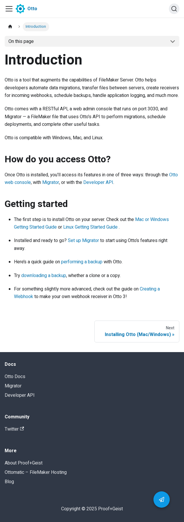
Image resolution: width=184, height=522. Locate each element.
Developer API (98, 182)
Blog (9, 481)
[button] (161, 499)
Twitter (14, 429)
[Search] (174, 9)
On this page (21, 41)
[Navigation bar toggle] (9, 8)
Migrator (50, 182)
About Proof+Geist (24, 463)
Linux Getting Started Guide (90, 227)
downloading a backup (43, 275)
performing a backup (81, 261)
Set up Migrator (83, 240)
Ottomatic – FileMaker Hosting (36, 472)
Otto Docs (15, 376)
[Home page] (10, 26)
